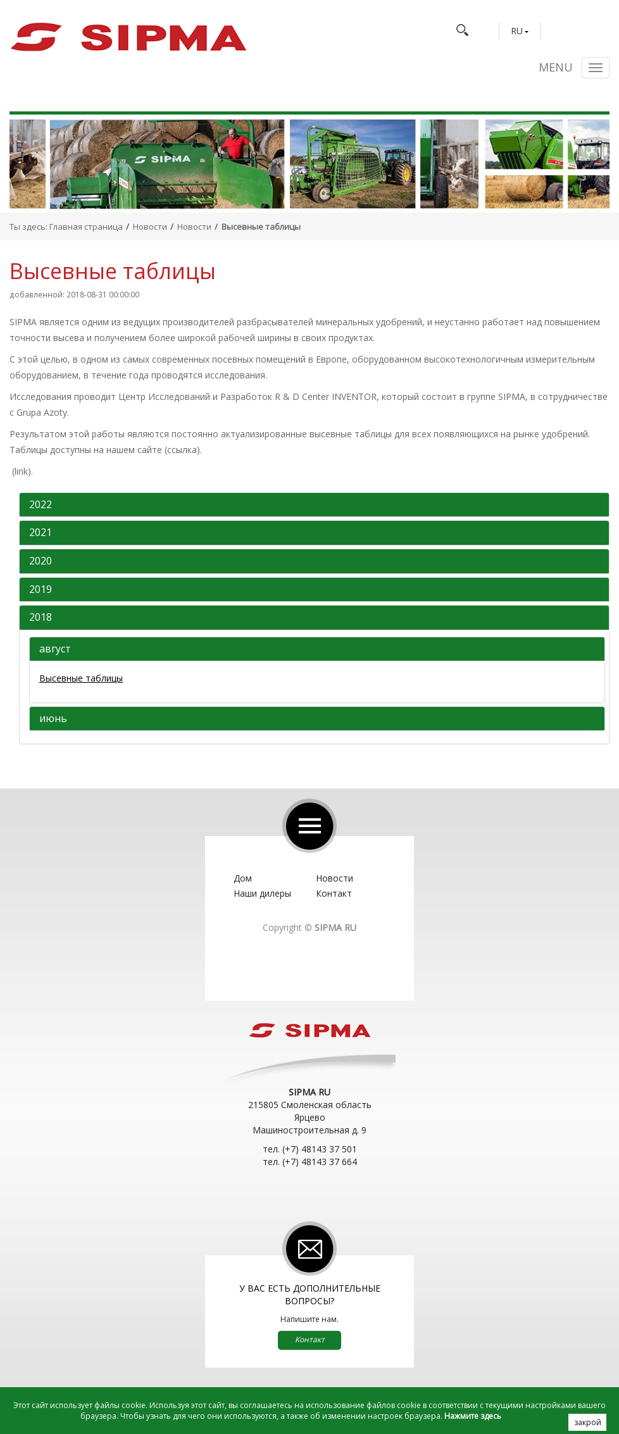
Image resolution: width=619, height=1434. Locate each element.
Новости (150, 226)
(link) (21, 471)
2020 (40, 561)
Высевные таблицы (81, 678)
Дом (243, 878)
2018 (40, 617)
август (55, 649)
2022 (40, 505)
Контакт (334, 893)
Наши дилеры (262, 893)
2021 (40, 533)
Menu (556, 68)
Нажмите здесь (472, 1416)
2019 (40, 589)
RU (517, 31)
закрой (587, 1422)
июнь (53, 719)
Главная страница (86, 226)
